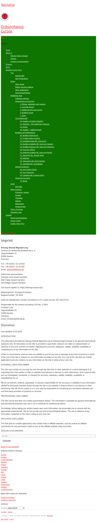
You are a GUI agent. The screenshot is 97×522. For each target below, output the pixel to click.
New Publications (21, 79)
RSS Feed (4, 519)
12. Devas (23, 127)
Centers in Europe (7, 498)
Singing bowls (20, 207)
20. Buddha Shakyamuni (29, 135)
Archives (4, 508)
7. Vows (23, 116)
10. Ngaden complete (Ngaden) (31, 121)
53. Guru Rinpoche (27, 172)
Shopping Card (16, 212)
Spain (3, 480)
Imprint (10, 512)
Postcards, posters (22, 192)
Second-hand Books (22, 93)
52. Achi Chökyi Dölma (28, 170)
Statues (18, 201)
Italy (2, 472)
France (3, 465)
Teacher (13, 59)
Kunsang (50, 516)
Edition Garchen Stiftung (24, 87)
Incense (18, 195)
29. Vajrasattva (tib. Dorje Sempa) (32, 161)
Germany (4, 467)
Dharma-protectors (22, 167)
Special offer (19, 76)
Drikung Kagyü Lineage (19, 56)
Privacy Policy (15, 221)
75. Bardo (23, 181)
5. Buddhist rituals (26, 113)
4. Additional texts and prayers (31, 110)
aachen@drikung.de (15, 270)
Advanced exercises (22, 178)
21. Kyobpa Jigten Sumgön (30, 138)
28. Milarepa (24, 158)
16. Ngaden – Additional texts (31, 130)
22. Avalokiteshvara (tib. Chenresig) (33, 141)
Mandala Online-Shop (14, 70)
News (8, 67)
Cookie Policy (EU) (17, 224)
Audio (12, 184)
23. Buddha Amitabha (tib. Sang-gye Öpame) (36, 144)
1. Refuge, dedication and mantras (32, 104)
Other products (16, 190)
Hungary (4, 470)
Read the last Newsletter (10, 447)
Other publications (22, 90)
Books (12, 81)
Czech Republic (7, 460)
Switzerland (5, 485)
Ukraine (4, 487)
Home (8, 50)
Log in (11, 519)
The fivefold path (21, 118)
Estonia (4, 462)
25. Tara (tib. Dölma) (27, 150)
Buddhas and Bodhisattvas (25, 133)
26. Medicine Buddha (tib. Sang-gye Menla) (36, 153)
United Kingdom (7, 490)
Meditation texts (16, 96)
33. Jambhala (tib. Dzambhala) (31, 164)
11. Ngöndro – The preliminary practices (35, 124)
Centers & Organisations (19, 61)
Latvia (3, 475)
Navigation (8, 5)
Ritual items (19, 204)
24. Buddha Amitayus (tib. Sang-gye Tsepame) (37, 147)
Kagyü (12, 28)
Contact (8, 215)
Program (9, 64)
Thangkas (18, 198)
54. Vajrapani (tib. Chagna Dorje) (32, 175)
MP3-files (18, 187)
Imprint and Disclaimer (18, 218)
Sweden (4, 482)
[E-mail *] (49, 436)
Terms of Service (16, 209)
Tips (12, 73)
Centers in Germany (8, 500)
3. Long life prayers (27, 107)
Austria (3, 455)
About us (9, 53)
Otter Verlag (19, 84)
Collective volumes (22, 98)
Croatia (3, 457)
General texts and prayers (24, 101)
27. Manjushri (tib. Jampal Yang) (32, 155)
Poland (3, 477)
